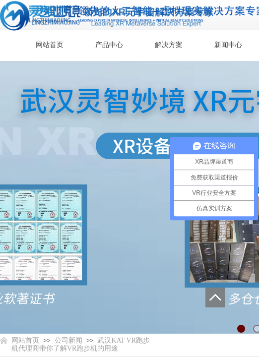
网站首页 (50, 45)
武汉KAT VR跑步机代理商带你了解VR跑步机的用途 (80, 344)
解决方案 (169, 45)
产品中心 (109, 45)
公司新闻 (68, 340)
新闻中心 (228, 45)
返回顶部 (215, 297)
